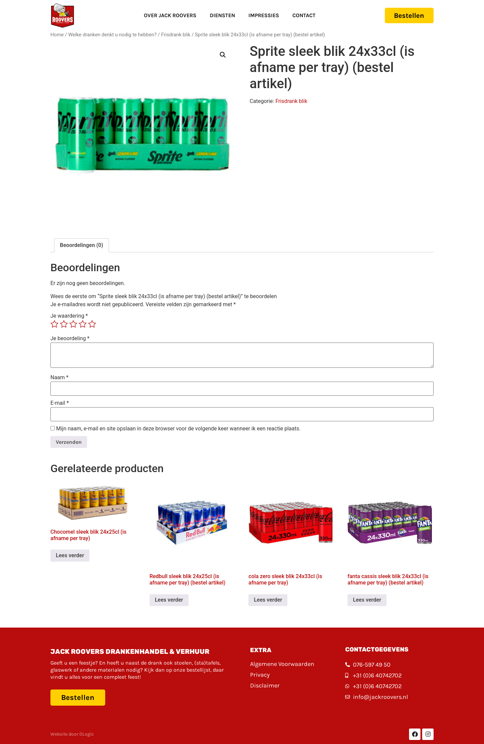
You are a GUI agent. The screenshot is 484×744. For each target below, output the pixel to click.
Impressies (260, 15)
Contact (301, 15)
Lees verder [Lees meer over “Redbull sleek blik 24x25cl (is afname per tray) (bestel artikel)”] (169, 600)
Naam (59, 377)
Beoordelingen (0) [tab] (81, 245)
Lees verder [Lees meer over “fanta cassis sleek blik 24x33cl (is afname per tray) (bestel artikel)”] (367, 600)
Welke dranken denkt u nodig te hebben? (112, 35)
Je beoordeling (69, 338)
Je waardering (69, 316)
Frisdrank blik (175, 35)
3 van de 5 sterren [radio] (73, 324)
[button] (223, 55)
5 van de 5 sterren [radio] (92, 324)
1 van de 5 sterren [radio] (54, 324)
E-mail (59, 403)
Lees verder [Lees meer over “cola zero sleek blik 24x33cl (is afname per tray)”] (268, 600)
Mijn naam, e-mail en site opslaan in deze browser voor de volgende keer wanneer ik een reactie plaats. (178, 428)
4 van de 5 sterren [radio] (83, 324)
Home (57, 35)
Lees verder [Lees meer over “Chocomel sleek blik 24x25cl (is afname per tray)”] (70, 555)
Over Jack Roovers (167, 15)
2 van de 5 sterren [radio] (64, 324)
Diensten (219, 15)
